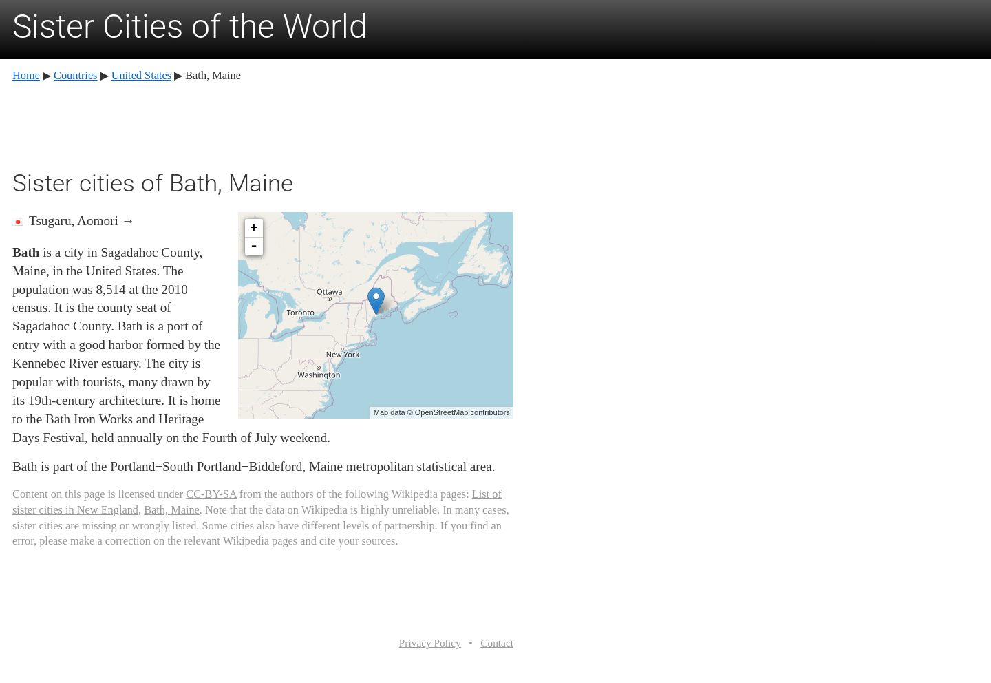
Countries (75, 75)
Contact (496, 643)
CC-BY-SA (211, 494)
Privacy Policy (430, 643)
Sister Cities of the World (189, 26)
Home (26, 75)
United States (141, 75)
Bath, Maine (172, 509)
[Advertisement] (262, 124)
